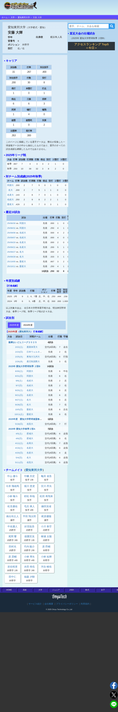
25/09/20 (11, 242)
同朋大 (10, 185)
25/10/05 (11, 261)
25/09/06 (11, 233)
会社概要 (48, 604)
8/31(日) (19, 376)
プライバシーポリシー (67, 604)
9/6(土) (19, 381)
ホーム (5, 17)
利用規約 (85, 604)
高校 (25, 590)
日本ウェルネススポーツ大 (40, 352)
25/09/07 (11, 237)
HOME (9, 590)
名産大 (10, 195)
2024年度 (28, 325)
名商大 (30, 443)
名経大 (10, 199)
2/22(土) (19, 347)
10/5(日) (19, 409)
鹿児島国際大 (33, 361)
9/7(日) (19, 385)
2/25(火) (19, 357)
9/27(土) (19, 400)
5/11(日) (19, 462)
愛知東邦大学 (24, 17)
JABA (71, 590)
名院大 (30, 424)
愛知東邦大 (24, 331)
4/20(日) (19, 453)
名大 (10, 190)
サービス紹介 (35, 604)
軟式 (87, 590)
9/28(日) (19, 404)
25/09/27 (11, 252)
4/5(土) (19, 433)
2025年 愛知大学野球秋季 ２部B (24, 366)
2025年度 (14, 325)
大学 (13, 17)
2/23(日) (19, 352)
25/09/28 (11, 257)
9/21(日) (19, 395)
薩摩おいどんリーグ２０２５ (22, 342)
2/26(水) (19, 361)
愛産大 (10, 204)
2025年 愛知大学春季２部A (21, 429)
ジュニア (56, 590)
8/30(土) (19, 371)
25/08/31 (11, 228)
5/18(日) (19, 424)
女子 (103, 590)
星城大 (30, 433)
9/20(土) (19, 390)
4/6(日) (19, 438)
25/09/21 (11, 247)
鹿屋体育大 (32, 347)
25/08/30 (11, 223)
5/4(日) (19, 457)
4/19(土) (19, 448)
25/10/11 (11, 266)
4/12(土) (19, 443)
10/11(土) (19, 414)
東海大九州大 (33, 357)
